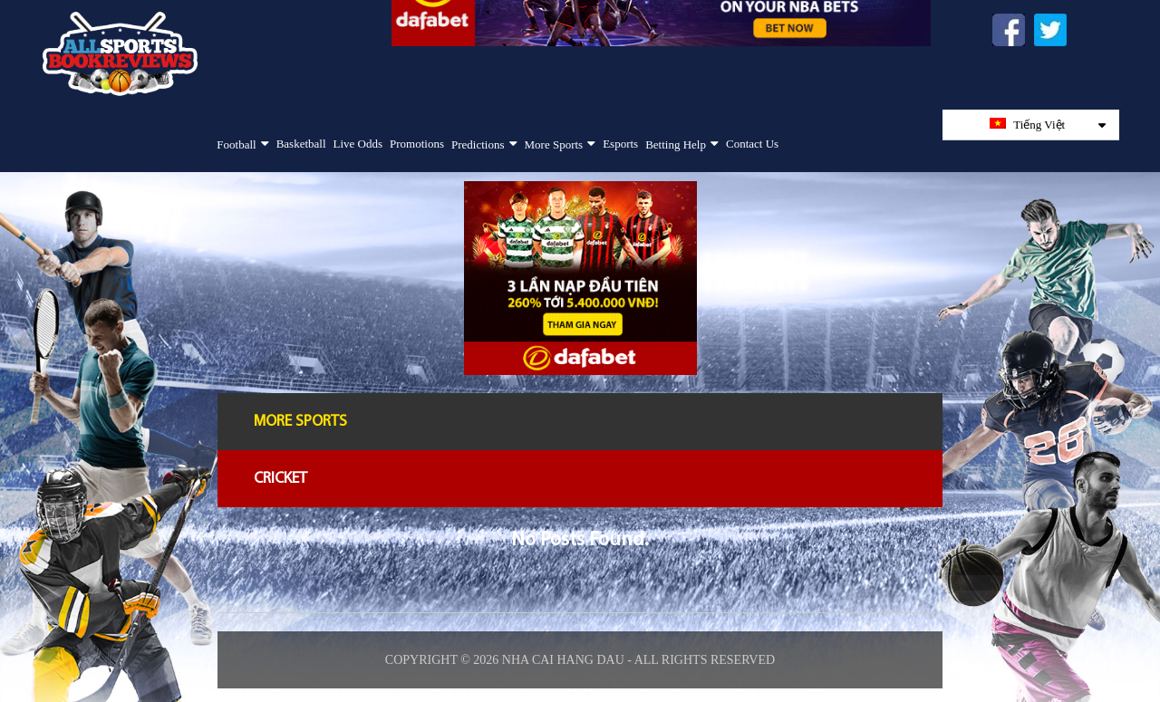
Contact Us (752, 143)
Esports (620, 143)
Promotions (417, 143)
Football (236, 144)
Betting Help (675, 144)
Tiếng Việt (1048, 124)
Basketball (301, 143)
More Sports (554, 144)
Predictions (478, 144)
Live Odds (358, 143)
